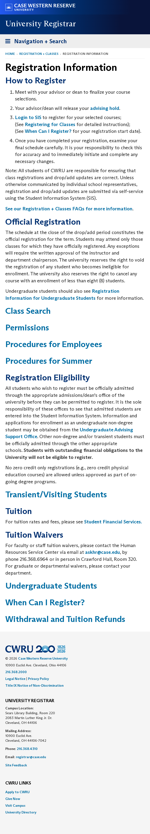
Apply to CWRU (17, 792)
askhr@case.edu (102, 552)
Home (10, 54)
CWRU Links (18, 783)
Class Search (28, 311)
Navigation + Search (34, 42)
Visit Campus (15, 805)
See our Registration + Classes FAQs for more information (68, 209)
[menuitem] (75, 792)
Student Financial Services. (113, 522)
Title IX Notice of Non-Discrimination (34, 685)
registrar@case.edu (31, 757)
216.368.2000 (16, 672)
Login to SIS (28, 117)
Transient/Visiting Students (56, 494)
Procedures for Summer (48, 361)
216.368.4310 (27, 749)
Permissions (27, 327)
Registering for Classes (50, 124)
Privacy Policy (38, 679)
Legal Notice (15, 679)
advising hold (104, 108)
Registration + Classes (38, 54)
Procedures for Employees (53, 344)
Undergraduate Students (51, 585)
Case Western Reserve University (43, 658)
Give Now (12, 799)
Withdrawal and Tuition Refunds (65, 619)
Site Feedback (16, 765)
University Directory (20, 812)
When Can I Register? (48, 131)
